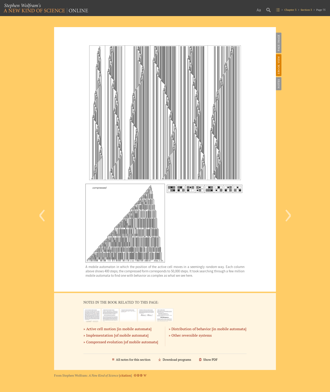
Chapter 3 (290, 9)
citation (125, 375)
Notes (278, 83)
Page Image (278, 42)
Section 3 (306, 9)
